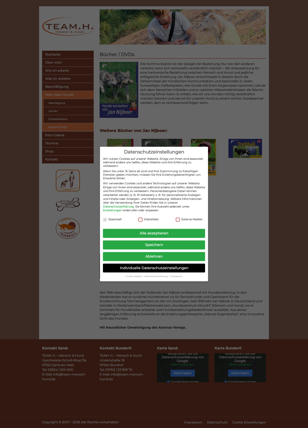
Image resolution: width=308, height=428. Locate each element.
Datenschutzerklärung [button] (156, 272)
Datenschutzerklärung (118, 202)
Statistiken (148, 215)
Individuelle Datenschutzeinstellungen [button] (154, 264)
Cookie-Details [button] (134, 272)
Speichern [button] (154, 241)
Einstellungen (112, 206)
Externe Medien (189, 215)
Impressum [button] (176, 272)
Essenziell (112, 215)
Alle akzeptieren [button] (154, 229)
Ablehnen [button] (154, 252)
